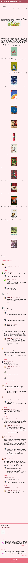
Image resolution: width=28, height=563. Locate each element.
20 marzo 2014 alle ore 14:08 (16, 312)
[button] (26, 4)
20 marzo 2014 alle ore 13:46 (16, 266)
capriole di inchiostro (7, 293)
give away (4, 260)
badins (16, 561)
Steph (5, 436)
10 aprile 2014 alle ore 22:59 (16, 490)
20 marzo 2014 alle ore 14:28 (16, 338)
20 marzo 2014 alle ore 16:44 (16, 388)
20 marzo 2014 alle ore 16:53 (11, 371)
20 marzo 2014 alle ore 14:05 (16, 275)
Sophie (5, 458)
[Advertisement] (14, 516)
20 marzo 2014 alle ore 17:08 (12, 409)
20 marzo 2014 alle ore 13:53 (14, 293)
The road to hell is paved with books (12, 1)
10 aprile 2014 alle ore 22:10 (14, 487)
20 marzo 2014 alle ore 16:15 (16, 366)
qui (1, 17)
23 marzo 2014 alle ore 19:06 (10, 458)
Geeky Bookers (6, 409)
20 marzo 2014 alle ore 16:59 (16, 377)
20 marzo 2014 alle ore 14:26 (16, 324)
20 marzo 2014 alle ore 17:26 (16, 425)
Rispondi (5, 270)
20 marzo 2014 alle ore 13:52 (10, 272)
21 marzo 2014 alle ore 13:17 (12, 279)
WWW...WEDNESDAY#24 (5, 527)
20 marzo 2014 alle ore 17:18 (13, 418)
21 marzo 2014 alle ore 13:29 (16, 287)
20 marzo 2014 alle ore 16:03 (9, 361)
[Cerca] (26, 1)
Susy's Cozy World (9, 266)
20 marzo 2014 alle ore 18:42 (9, 436)
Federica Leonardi (6, 385)
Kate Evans (5, 396)
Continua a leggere (24, 535)
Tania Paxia (6, 263)
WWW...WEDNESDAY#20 (5, 537)
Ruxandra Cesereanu (7, 487)
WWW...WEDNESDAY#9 (5, 548)
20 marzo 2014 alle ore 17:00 (16, 401)
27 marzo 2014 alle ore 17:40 (10, 477)
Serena (5, 272)
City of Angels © (6, 418)
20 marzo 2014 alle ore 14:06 (16, 297)
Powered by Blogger (14, 559)
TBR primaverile (9, 260)
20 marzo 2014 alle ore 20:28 (16, 448)
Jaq (4, 361)
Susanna (5, 348)
